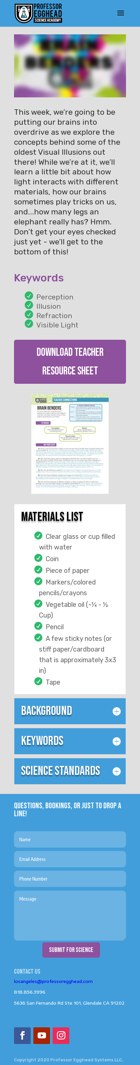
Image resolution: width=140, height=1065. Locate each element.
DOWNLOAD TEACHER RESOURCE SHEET (70, 362)
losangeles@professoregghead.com (53, 981)
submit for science (71, 950)
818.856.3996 (29, 992)
